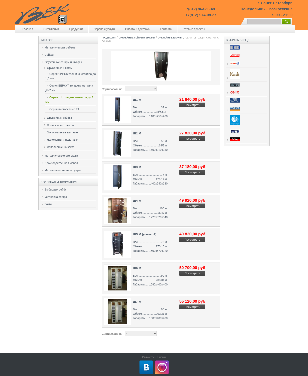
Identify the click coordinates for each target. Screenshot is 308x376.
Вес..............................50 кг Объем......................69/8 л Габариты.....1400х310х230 (150, 145)
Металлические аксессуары (63, 170)
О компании (51, 29)
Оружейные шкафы (59, 68)
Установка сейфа (56, 197)
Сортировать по (112, 89)
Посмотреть (192, 105)
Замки (49, 204)
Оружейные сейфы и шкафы (63, 62)
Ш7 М (137, 301)
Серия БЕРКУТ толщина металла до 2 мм (69, 88)
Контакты (166, 29)
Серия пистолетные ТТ (64, 109)
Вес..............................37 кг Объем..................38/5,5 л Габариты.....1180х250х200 (150, 112)
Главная (27, 29)
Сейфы (49, 54)
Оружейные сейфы (59, 117)
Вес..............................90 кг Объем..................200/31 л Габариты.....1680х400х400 (150, 280)
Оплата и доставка (137, 29)
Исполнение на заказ (60, 147)
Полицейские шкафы (60, 125)
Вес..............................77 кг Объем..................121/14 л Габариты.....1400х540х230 (150, 179)
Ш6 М (137, 268)
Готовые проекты (193, 29)
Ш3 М (137, 167)
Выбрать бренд (237, 40)
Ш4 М (137, 200)
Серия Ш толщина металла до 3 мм (69, 99)
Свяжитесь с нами (154, 357)
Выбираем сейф (55, 189)
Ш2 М (137, 133)
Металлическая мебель (60, 47)
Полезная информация (59, 182)
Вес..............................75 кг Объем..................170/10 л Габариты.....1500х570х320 (150, 246)
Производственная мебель (62, 163)
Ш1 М (137, 99)
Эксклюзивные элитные (62, 132)
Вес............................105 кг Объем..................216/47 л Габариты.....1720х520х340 (150, 213)
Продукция (76, 29)
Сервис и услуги (104, 29)
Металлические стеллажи (61, 155)
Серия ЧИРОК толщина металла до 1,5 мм (70, 76)
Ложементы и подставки (62, 139)
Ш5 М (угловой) (144, 234)
